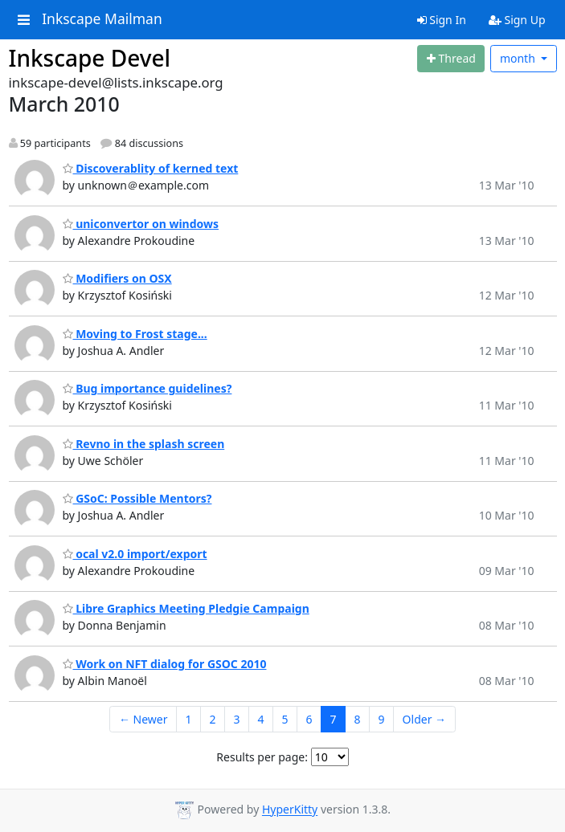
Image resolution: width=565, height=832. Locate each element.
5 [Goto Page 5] (285, 719)
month (519, 58)
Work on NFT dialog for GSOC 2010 (165, 663)
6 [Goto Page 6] (309, 719)
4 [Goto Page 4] (261, 719)
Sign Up (517, 19)
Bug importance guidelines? (147, 388)
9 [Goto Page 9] (382, 719)
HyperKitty (289, 810)
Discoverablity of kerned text (151, 168)
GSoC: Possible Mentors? (137, 498)
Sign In (441, 19)
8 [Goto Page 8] (357, 719)
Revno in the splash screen (144, 443)
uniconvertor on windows (141, 223)
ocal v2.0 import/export (135, 553)
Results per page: (262, 757)
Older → (424, 719)
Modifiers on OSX (117, 278)
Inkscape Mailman (102, 19)
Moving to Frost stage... (135, 333)
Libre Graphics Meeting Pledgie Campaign (186, 608)
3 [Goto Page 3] (237, 719)
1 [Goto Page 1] (188, 719)
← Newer (143, 719)
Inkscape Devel (90, 58)
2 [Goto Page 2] (212, 719)
